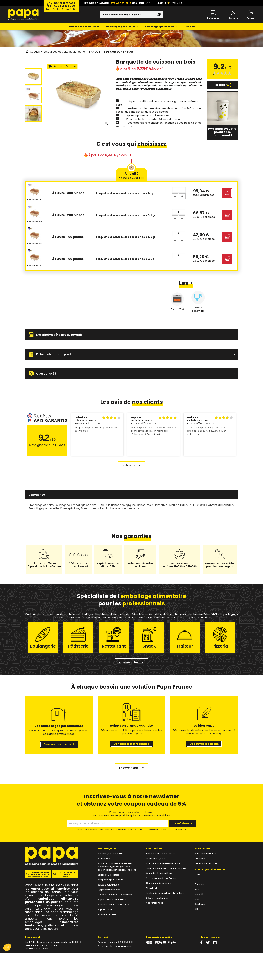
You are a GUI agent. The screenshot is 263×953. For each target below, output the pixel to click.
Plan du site (152, 888)
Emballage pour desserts (122, 508)
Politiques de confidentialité (161, 853)
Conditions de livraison (158, 883)
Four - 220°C (196, 505)
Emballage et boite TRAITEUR (90, 505)
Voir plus (128, 465)
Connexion (200, 858)
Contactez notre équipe (132, 744)
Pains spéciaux (69, 508)
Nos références (154, 902)
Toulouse (200, 884)
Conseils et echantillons (159, 873)
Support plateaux (107, 909)
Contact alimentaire (219, 505)
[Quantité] (179, 190)
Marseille (199, 894)
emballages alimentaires (50, 889)
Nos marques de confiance (161, 878)
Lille (196, 908)
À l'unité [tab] (131, 175)
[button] (131, 334)
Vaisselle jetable (107, 914)
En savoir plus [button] (128, 662)
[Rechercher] (131, 14)
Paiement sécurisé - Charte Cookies (166, 868)
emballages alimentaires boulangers (51, 923)
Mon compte (202, 848)
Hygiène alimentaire (109, 889)
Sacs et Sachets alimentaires (113, 904)
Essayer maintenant (58, 744)
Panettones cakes (93, 508)
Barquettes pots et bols (110, 879)
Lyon (197, 879)
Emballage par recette (44, 508)
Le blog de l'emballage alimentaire (165, 893)
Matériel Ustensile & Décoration (115, 894)
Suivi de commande (206, 853)
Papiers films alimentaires (112, 899)
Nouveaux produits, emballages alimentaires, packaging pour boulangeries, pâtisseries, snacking (117, 866)
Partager (222, 85)
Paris (197, 874)
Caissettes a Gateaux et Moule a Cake (162, 505)
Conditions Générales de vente (163, 863)
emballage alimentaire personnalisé (51, 900)
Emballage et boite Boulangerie (49, 505)
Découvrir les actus (204, 744)
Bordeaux (200, 904)
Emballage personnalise (111, 853)
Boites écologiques (123, 505)
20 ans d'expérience (157, 898)
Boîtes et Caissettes (108, 874)
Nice (197, 899)
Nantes (198, 889)
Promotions (104, 858)
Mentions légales (155, 858)
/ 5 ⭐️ (169, 3)
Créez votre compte (206, 863)
